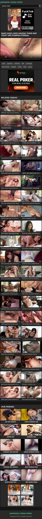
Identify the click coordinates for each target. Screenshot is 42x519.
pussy (30, 67)
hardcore (17, 63)
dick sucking (5, 67)
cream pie (29, 63)
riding (19, 67)
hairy (24, 67)
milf (23, 63)
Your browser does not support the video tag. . (21, 49)
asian (3, 63)
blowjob (13, 67)
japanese (9, 63)
